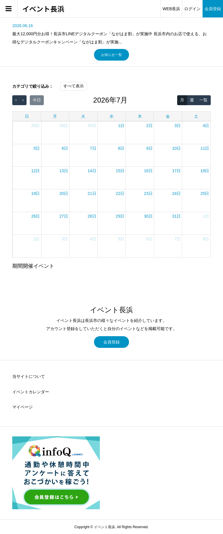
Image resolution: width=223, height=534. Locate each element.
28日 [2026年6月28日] (35, 125)
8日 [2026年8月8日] (206, 239)
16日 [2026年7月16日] (148, 170)
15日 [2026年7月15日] (120, 170)
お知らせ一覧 (111, 55)
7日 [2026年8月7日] (178, 239)
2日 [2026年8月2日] (37, 239)
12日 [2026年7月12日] (35, 170)
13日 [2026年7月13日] (63, 170)
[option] (111, 34)
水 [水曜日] (111, 116)
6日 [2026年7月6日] (65, 148)
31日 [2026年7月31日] (176, 216)
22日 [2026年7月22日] (120, 193)
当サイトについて (28, 376)
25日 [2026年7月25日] (205, 193)
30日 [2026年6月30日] (92, 125)
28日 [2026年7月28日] (92, 216)
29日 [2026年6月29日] (63, 125)
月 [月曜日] (55, 116)
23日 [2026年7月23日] (148, 193)
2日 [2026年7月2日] (149, 125)
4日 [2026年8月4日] (93, 239)
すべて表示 (73, 86)
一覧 (203, 100)
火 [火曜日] (83, 116)
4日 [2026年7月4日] (206, 125)
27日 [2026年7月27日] (63, 216)
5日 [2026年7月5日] (37, 148)
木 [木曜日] (140, 116)
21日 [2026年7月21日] (92, 193)
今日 (37, 100)
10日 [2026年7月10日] (176, 148)
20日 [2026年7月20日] (63, 193)
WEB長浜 (171, 8)
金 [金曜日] (168, 116)
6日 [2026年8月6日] (149, 239)
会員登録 (213, 8)
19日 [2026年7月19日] (35, 193)
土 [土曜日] (196, 116)
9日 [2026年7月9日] (149, 148)
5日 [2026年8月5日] (121, 239)
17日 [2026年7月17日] (176, 170)
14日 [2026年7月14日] (92, 170)
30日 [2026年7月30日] (148, 216)
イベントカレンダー (30, 392)
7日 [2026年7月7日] (93, 148)
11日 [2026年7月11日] (205, 148)
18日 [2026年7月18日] (205, 170)
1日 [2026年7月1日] (121, 125)
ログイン (192, 8)
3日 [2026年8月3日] (65, 239)
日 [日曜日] (27, 116)
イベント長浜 (43, 9)
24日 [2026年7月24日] (176, 193)
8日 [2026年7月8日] (121, 148)
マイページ (22, 407)
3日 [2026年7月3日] (178, 125)
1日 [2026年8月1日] (206, 216)
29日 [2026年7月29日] (120, 216)
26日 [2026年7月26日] (35, 216)
